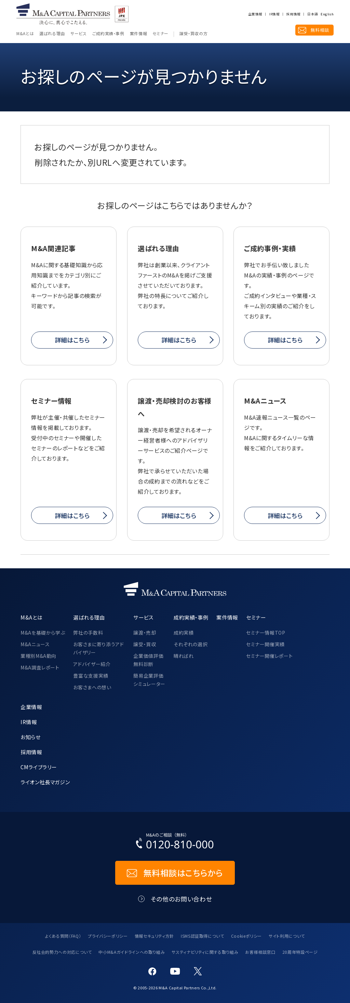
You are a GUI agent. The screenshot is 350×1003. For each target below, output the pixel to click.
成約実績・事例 (191, 617)
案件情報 (138, 33)
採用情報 (293, 14)
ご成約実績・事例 (108, 33)
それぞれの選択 (190, 644)
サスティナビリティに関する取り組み (205, 952)
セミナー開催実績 (265, 644)
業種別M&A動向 (38, 655)
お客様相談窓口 (260, 952)
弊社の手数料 (88, 632)
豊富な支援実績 (90, 675)
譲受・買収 (144, 644)
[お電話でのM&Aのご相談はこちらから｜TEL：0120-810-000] (175, 842)
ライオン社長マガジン (45, 782)
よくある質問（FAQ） (63, 936)
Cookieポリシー (246, 936)
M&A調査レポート (40, 667)
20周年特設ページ (300, 952)
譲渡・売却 (144, 632)
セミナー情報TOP (265, 632)
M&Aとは (25, 33)
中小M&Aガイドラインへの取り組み (131, 952)
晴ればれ (184, 655)
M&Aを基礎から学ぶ (43, 632)
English (327, 14)
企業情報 (255, 14)
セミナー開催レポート (269, 655)
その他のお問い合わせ (181, 899)
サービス (78, 33)
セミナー (160, 33)
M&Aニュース (35, 644)
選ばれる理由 (52, 33)
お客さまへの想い (92, 687)
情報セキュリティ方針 (154, 936)
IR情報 (274, 14)
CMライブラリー (39, 767)
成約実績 (184, 632)
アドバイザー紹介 (91, 664)
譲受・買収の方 (193, 33)
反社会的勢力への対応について (62, 952)
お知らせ (31, 737)
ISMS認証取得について (202, 936)
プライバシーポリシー (107, 936)
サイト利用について (287, 936)
